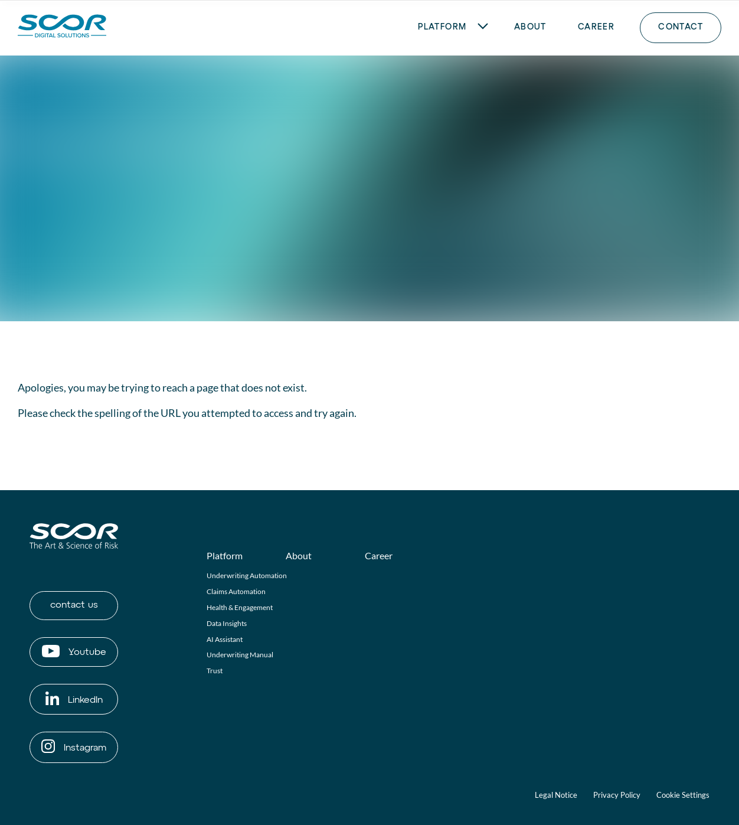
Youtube (74, 651)
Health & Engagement (240, 607)
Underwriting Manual (240, 654)
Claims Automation (236, 591)
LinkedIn (74, 698)
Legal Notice (556, 795)
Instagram (73, 746)
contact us (74, 605)
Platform (225, 555)
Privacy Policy (616, 795)
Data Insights (227, 623)
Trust (215, 670)
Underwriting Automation (247, 575)
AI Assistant (225, 639)
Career (379, 555)
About (299, 555)
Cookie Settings (682, 795)
